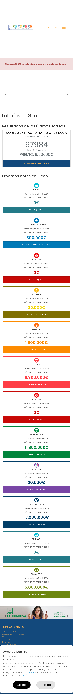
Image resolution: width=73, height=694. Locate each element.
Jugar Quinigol (36, 209)
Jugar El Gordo (36, 384)
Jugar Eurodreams (36, 489)
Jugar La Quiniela (36, 279)
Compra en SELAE (9, 644)
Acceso (53, 27)
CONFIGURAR (28, 672)
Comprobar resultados (36, 163)
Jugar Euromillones (36, 524)
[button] (5, 94)
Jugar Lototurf (36, 349)
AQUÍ (24, 675)
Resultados (6, 637)
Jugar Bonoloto (36, 594)
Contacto (6, 639)
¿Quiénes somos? (9, 631)
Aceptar (21, 684)
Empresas (6, 642)
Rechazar (46, 684)
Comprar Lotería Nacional (36, 244)
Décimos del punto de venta (13, 634)
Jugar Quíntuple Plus (36, 314)
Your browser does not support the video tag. (36, 90)
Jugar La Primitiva (36, 454)
